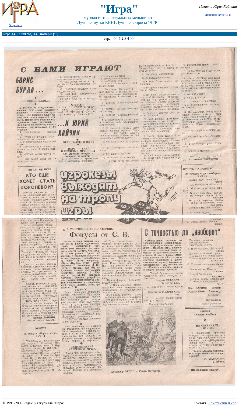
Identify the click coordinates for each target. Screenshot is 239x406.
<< (115, 38)
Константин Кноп (222, 403)
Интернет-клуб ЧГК (218, 14)
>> (132, 38)
